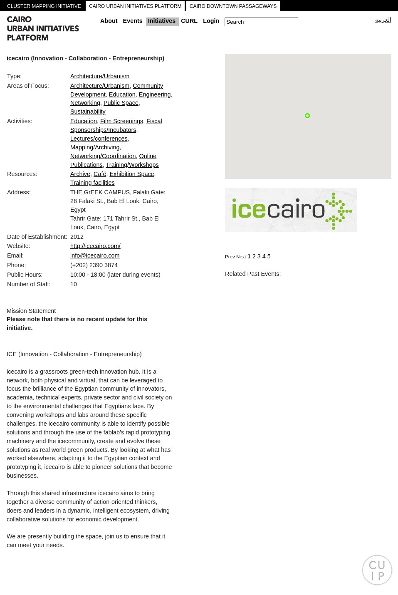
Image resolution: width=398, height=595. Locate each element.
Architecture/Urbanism (99, 76)
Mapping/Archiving (94, 147)
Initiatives (162, 20)
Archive (80, 174)
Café (100, 174)
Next (241, 256)
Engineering (155, 94)
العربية (383, 19)
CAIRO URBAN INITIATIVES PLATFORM (135, 6)
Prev (230, 256)
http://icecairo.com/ (95, 246)
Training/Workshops (132, 164)
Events (133, 20)
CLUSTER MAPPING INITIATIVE (44, 6)
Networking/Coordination (103, 156)
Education (122, 94)
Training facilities (92, 182)
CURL (189, 20)
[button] (307, 115)
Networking (85, 102)
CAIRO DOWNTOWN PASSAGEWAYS (233, 6)
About (109, 20)
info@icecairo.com (95, 255)
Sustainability (88, 111)
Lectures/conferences (99, 138)
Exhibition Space (131, 174)
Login (211, 20)
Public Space (121, 102)
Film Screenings (121, 121)
